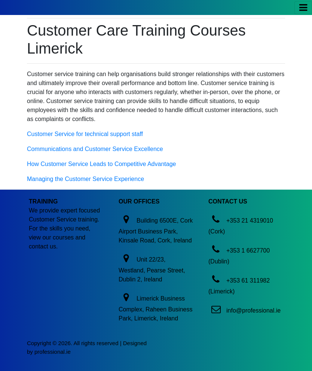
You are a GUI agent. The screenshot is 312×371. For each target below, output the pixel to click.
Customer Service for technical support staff (85, 134)
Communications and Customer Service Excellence (95, 149)
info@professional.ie (253, 310)
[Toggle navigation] (303, 7)
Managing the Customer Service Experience (85, 179)
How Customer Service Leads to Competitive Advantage (101, 164)
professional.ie (52, 352)
